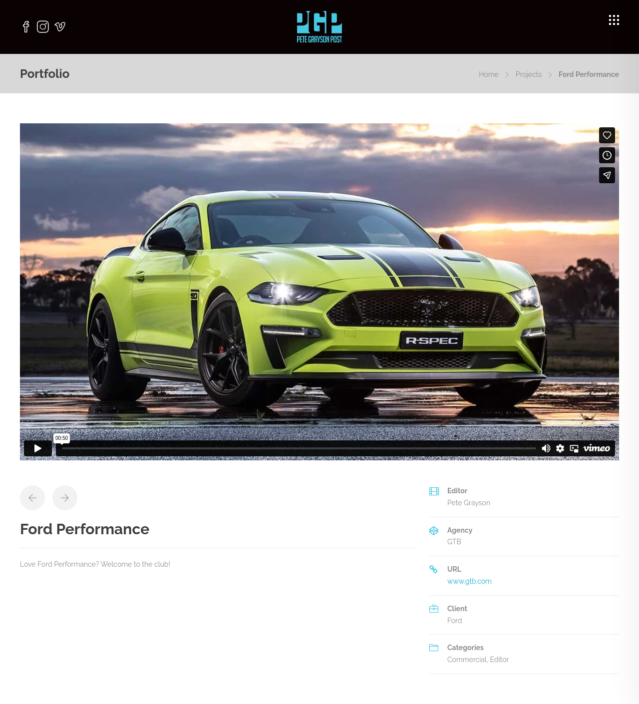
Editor (499, 660)
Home (489, 74)
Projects (529, 74)
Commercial (467, 660)
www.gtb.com (469, 581)
